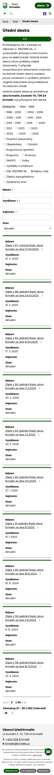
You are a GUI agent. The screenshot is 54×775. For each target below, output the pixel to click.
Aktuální (10, 273)
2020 (42, 123)
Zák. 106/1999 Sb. (16, 171)
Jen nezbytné (28, 771)
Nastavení (44, 771)
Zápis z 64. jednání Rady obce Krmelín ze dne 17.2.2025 (24, 386)
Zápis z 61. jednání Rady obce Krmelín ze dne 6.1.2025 (23, 525)
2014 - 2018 (13, 123)
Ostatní (32, 144)
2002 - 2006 (35, 112)
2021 (9, 128)
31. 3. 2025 (11, 305)
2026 (35, 133)
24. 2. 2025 (12, 398)
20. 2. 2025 (12, 444)
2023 (34, 128)
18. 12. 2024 (12, 583)
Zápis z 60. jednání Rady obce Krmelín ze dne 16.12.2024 (24, 572)
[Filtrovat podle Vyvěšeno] (27, 206)
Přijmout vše (11, 771)
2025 (22, 133)
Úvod (5, 21)
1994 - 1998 (27, 106)
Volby (25, 160)
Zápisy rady (41, 171)
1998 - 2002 (13, 112)
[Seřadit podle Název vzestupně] (12, 189)
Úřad (15, 21)
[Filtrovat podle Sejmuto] (27, 217)
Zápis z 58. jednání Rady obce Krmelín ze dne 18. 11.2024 (24, 664)
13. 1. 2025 (11, 537)
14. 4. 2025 (11, 258)
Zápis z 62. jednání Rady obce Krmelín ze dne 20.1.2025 (24, 479)
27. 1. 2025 (11, 490)
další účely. (37, 755)
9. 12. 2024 (11, 629)
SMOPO (11, 160)
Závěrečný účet (16, 182)
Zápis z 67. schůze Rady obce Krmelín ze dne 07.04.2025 (24, 247)
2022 (21, 128)
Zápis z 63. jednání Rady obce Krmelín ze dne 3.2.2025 (24, 432)
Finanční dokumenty (19, 139)
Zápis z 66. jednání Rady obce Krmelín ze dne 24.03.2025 (24, 293)
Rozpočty (12, 155)
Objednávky (14, 144)
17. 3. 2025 (11, 351)
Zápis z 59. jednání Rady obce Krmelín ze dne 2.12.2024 (24, 618)
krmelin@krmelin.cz (17, 743)
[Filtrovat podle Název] (27, 195)
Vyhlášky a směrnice (19, 166)
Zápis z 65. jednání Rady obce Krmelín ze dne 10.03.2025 (24, 340)
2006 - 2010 (13, 117)
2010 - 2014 (34, 117)
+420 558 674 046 (17, 739)
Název (7, 189)
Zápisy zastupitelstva (20, 176)
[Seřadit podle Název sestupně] (12, 190)
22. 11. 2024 (12, 676)
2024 (9, 133)
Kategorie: (9, 106)
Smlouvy (30, 155)
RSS (36, 39)
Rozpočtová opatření (20, 150)
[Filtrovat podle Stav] (27, 228)
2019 (29, 123)
